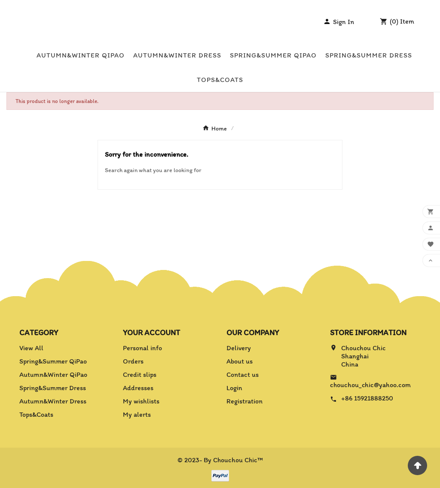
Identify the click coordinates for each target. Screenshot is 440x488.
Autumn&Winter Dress (52, 401)
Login (234, 388)
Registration (244, 401)
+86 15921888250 (367, 398)
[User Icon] (339, 21)
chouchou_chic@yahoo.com (370, 385)
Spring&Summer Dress (52, 388)
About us (239, 361)
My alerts (137, 414)
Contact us (242, 374)
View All (31, 348)
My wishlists (141, 401)
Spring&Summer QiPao (53, 361)
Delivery (238, 348)
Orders (133, 361)
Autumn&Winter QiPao (53, 374)
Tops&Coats (36, 414)
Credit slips (139, 374)
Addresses (138, 388)
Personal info (142, 348)
